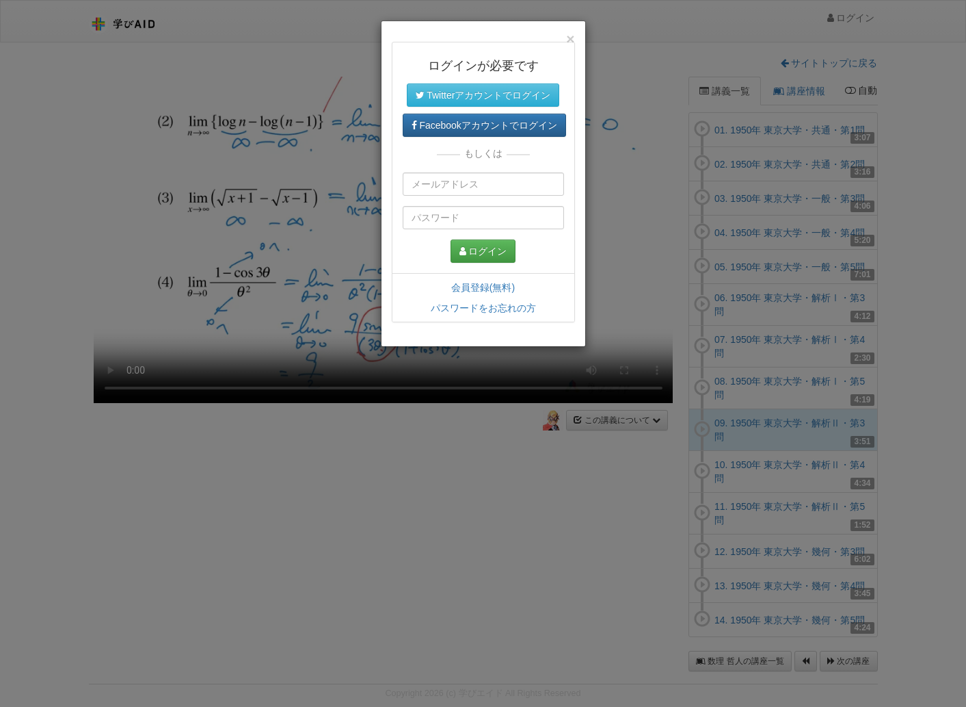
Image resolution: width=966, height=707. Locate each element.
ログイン (483, 251)
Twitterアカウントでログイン (483, 95)
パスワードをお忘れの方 (483, 308)
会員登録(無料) (483, 287)
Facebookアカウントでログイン (484, 125)
